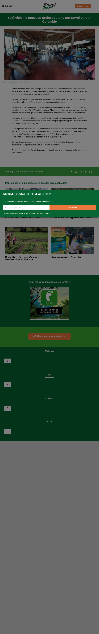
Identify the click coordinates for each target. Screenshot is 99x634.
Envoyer (72, 208)
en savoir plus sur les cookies (39, 213)
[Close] (95, 194)
